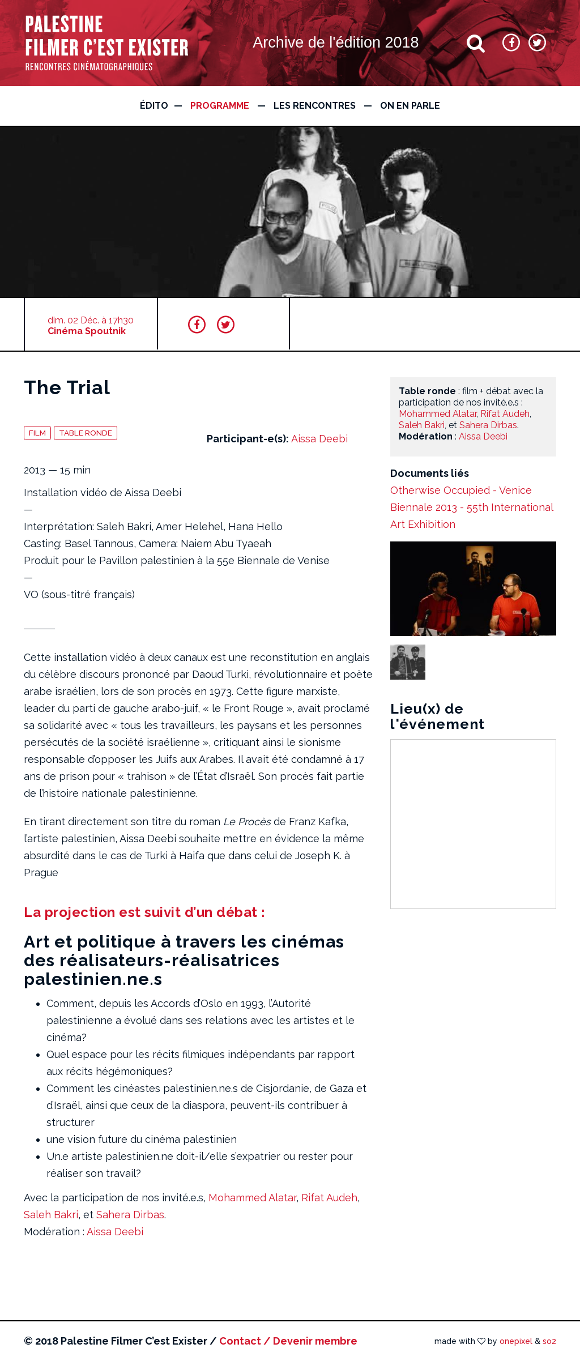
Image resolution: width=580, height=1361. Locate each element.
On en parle (410, 105)
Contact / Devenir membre (288, 1341)
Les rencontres (315, 105)
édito (154, 105)
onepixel (516, 1341)
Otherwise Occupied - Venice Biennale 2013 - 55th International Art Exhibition (471, 507)
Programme (219, 105)
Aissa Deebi (319, 439)
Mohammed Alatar (252, 1198)
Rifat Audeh (329, 1198)
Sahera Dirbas (130, 1215)
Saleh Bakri (51, 1215)
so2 (549, 1341)
